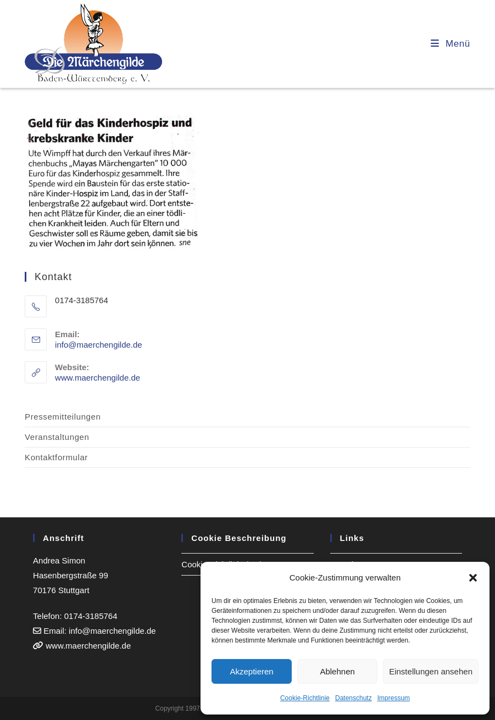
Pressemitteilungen (63, 416)
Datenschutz (353, 698)
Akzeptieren (251, 671)
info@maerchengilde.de (98, 344)
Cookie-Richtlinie (305, 698)
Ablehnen (337, 671)
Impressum (393, 698)
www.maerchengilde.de (97, 377)
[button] (473, 577)
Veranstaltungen (57, 437)
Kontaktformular (56, 457)
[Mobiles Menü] (450, 43)
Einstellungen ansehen (430, 671)
